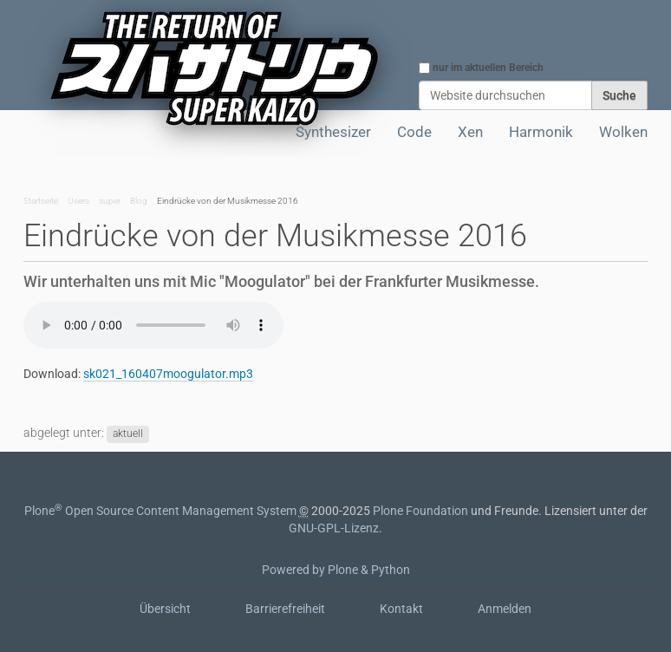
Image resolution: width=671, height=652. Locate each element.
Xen (470, 131)
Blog (138, 200)
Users (78, 200)
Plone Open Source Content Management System (160, 511)
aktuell (128, 433)
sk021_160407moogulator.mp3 (168, 374)
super (110, 200)
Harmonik (541, 131)
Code (414, 131)
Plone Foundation (420, 511)
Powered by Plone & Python (336, 570)
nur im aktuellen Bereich (488, 68)
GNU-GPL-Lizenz (334, 528)
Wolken (623, 131)
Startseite (40, 200)
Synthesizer (333, 131)
